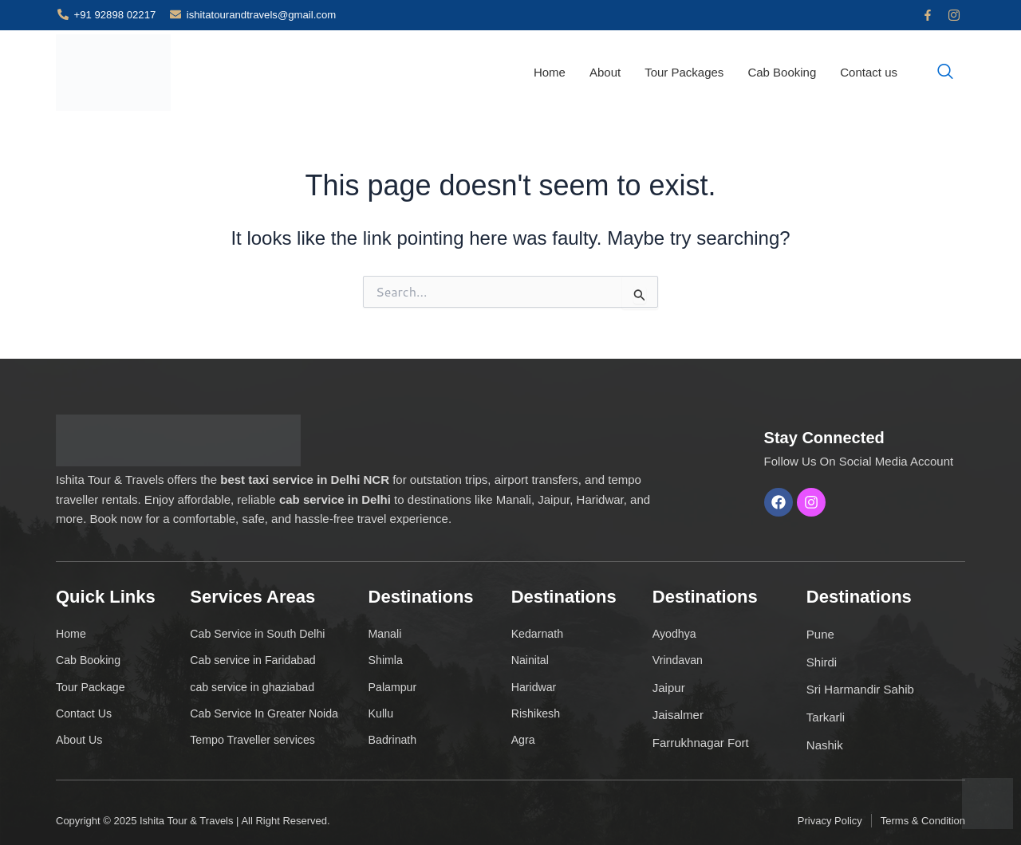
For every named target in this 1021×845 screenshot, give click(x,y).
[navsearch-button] (945, 72)
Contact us (868, 72)
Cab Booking (781, 72)
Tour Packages (684, 72)
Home (550, 72)
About (605, 72)
